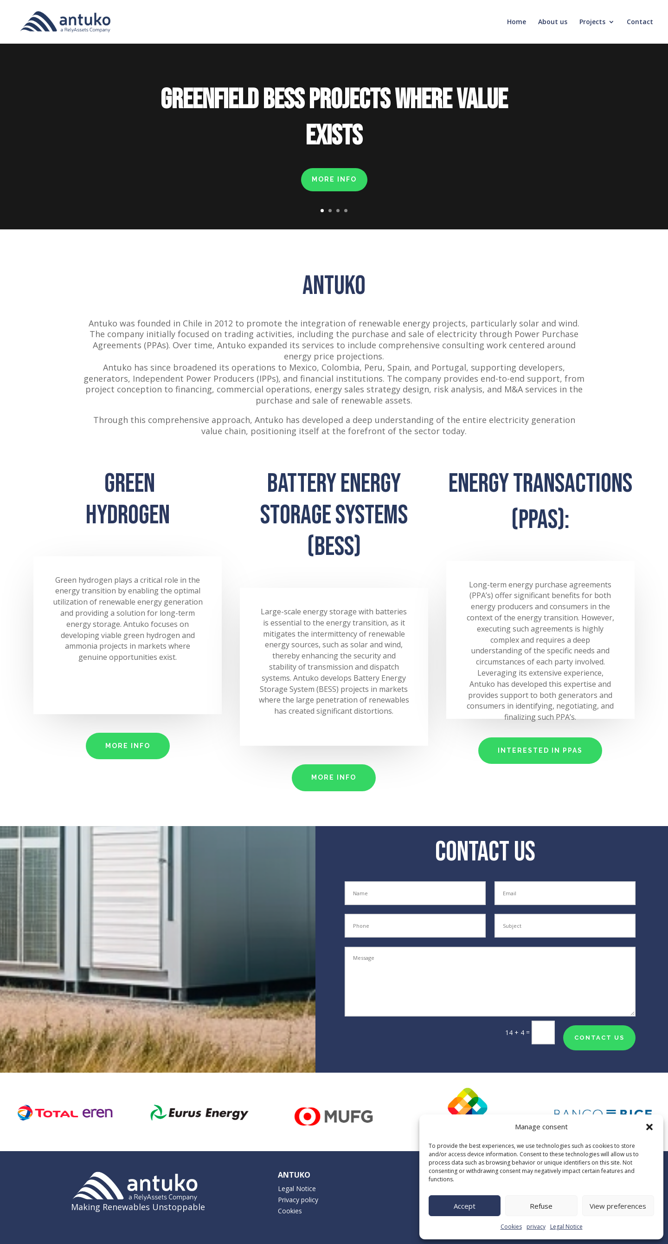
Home (516, 22)
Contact (640, 22)
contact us (599, 1037)
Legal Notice (566, 1227)
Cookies (511, 1227)
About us (552, 22)
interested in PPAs (540, 750)
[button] (649, 1127)
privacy (536, 1227)
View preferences (618, 1206)
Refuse (541, 1206)
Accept (464, 1206)
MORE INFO (334, 179)
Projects (592, 22)
